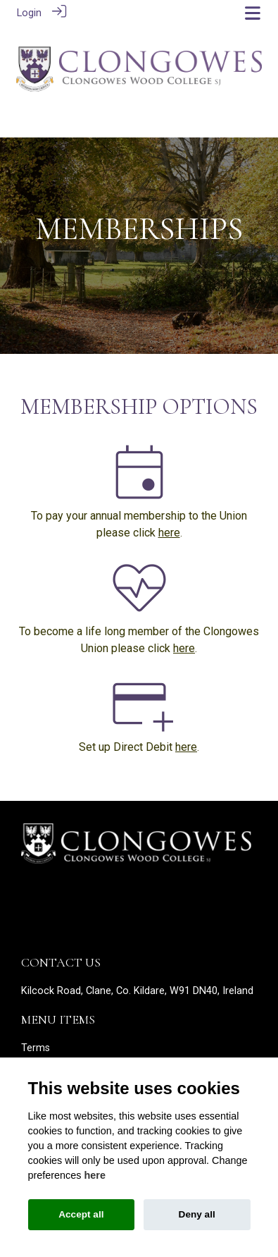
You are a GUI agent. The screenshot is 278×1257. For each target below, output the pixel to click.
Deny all (197, 1214)
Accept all (80, 1214)
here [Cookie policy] (95, 1175)
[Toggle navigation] (252, 13)
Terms (35, 1047)
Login (29, 13)
